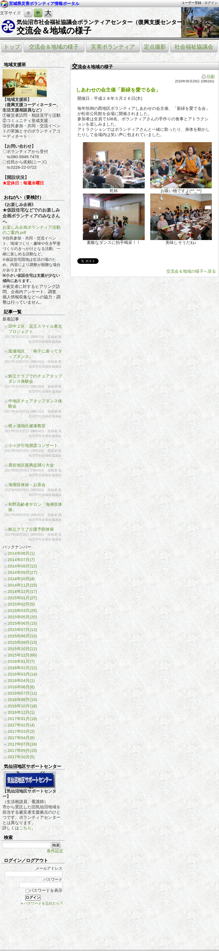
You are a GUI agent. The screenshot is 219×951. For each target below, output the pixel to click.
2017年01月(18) (22, 718)
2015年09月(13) (22, 642)
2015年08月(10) (22, 636)
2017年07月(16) (22, 744)
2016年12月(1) (21, 712)
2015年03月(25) (22, 610)
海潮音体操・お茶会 (27, 484)
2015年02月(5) (21, 604)
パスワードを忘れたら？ (43, 903)
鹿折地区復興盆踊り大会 (31, 465)
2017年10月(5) (21, 756)
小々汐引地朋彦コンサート (33, 445)
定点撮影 (155, 47)
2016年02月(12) (22, 667)
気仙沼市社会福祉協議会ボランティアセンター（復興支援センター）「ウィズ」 (116, 22)
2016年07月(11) (22, 693)
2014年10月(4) (21, 578)
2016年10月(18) (22, 706)
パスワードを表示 (44, 890)
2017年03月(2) (21, 731)
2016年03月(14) (22, 674)
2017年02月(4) (21, 725)
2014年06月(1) (21, 553)
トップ (12, 47)
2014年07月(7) (21, 559)
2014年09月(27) (22, 572)
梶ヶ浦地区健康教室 (27, 425)
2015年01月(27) (22, 597)
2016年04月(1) (21, 680)
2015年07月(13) (22, 629)
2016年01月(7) (21, 661)
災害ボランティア (113, 47)
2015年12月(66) (22, 655)
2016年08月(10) (22, 699)
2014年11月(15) (22, 585)
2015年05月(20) (22, 616)
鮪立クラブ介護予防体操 (31, 529)
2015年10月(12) (22, 648)
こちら (25, 827)
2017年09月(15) (22, 750)
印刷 (208, 76)
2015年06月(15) (22, 623)
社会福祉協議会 (194, 47)
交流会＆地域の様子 (54, 30)
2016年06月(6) (21, 686)
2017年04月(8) (21, 737)
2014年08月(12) (22, 566)
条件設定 (55, 850)
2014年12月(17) (22, 591)
